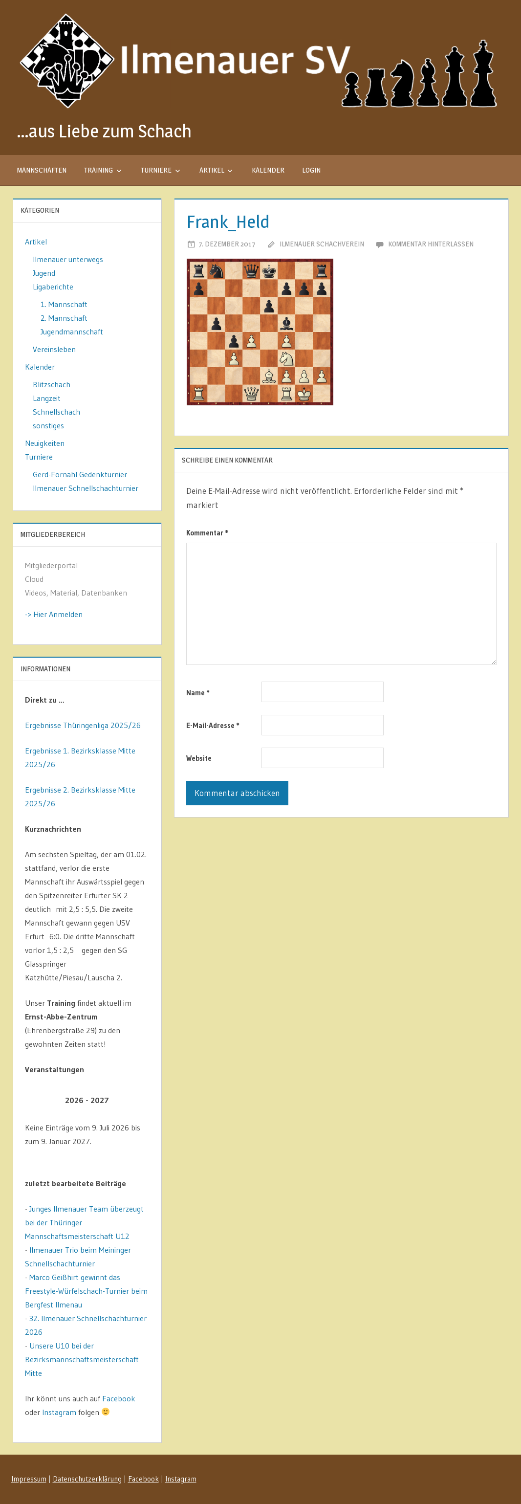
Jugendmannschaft (72, 331)
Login (311, 170)
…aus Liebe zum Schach (104, 131)
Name (198, 692)
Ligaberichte (53, 286)
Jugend (44, 273)
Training (98, 170)
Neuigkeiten (45, 443)
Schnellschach (56, 412)
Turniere (156, 170)
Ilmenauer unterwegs (68, 259)
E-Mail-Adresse (212, 725)
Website (199, 758)
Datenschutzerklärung (87, 1478)
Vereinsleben (54, 349)
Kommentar (207, 532)
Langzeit (47, 398)
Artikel (211, 170)
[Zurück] (37, 1100)
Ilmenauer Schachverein (322, 243)
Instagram (59, 1412)
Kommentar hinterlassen (431, 243)
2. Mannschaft (64, 318)
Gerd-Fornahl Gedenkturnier (80, 474)
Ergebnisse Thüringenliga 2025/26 (83, 725)
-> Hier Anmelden (54, 614)
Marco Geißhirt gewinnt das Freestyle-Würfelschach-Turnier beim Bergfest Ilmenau (86, 1290)
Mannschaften (41, 170)
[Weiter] (137, 1100)
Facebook (118, 1398)
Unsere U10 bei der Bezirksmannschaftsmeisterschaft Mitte (82, 1359)
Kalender (268, 170)
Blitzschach (51, 384)
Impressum (28, 1478)
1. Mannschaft (64, 304)
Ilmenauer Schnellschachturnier (85, 488)
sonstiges (48, 425)
